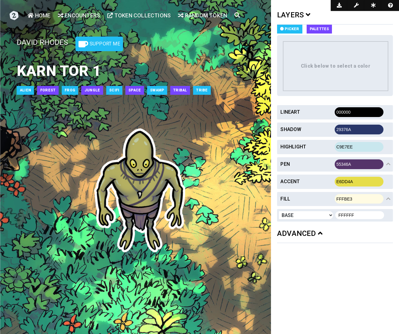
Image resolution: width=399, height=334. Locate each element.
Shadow (290, 129)
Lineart (290, 112)
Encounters (79, 15)
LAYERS (294, 15)
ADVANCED (299, 233)
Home (38, 15)
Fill (285, 199)
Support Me (99, 44)
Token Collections (139, 15)
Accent (290, 181)
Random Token (202, 15)
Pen (285, 164)
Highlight (293, 147)
